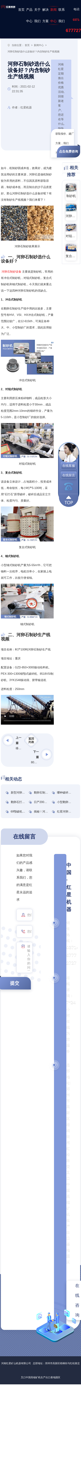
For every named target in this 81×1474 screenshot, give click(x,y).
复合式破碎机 (71, 256)
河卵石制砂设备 (11, 271)
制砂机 (71, 196)
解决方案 (45, 15)
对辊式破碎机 (71, 236)
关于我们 (37, 15)
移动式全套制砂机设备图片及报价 (20, 748)
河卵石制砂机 (71, 216)
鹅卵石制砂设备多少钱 (48, 792)
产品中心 (29, 15)
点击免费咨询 (68, 151)
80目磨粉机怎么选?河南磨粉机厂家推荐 (35, 762)
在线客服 (68, 465)
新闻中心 (53, 15)
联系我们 (61, 15)
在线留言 (68, 475)
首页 (21, 9)
